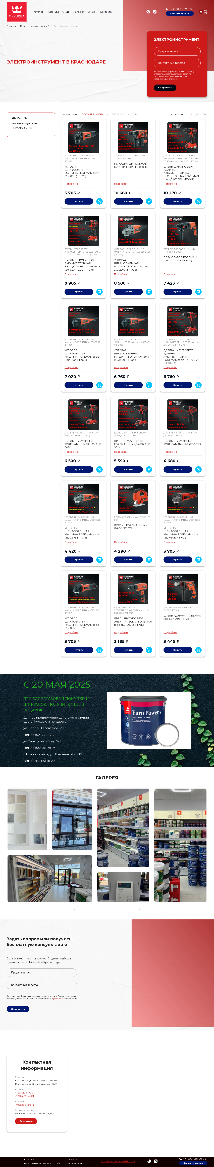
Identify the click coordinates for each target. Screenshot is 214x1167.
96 (204, 114)
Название (117, 114)
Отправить (165, 87)
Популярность (92, 114)
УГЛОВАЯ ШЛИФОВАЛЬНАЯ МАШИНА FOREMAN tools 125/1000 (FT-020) (82, 171)
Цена (134, 114)
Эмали (73, 1159)
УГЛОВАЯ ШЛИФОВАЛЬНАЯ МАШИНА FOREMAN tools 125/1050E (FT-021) (181, 533)
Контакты (106, 12)
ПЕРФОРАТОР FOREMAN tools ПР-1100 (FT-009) (180, 259)
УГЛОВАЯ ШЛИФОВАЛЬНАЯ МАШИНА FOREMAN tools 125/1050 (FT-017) (82, 623)
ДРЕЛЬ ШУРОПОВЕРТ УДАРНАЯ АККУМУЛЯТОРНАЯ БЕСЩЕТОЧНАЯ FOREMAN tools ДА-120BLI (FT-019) (181, 173)
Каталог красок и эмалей (34, 26)
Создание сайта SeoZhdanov (118, 1161)
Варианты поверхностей (42, 1163)
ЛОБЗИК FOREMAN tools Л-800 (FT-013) (130, 527)
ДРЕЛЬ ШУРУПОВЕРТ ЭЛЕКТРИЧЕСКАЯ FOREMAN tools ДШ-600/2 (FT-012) (133, 621)
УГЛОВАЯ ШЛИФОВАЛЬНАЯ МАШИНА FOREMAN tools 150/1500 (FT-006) (131, 355)
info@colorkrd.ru (24, 1104)
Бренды (53, 12)
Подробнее (71, 183)
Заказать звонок (179, 13)
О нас (92, 12)
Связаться (26, 1121)
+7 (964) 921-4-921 (24, 1096)
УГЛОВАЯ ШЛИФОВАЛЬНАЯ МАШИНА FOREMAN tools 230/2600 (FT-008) (131, 265)
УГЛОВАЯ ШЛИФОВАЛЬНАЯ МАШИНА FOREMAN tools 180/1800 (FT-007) (82, 355)
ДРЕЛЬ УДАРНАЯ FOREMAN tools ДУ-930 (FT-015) (182, 617)
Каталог (39, 12)
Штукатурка (76, 1163)
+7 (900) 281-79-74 (180, 9)
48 (197, 114)
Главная (11, 26)
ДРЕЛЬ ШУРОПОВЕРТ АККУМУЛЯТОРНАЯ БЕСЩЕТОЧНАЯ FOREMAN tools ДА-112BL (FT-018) (82, 265)
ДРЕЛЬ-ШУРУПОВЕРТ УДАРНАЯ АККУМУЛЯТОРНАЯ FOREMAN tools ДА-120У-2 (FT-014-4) (181, 357)
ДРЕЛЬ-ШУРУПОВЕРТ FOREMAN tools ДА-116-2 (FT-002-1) (132, 444)
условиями (159, 79)
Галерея (79, 12)
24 (191, 114)
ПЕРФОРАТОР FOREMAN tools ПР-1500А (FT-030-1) (130, 165)
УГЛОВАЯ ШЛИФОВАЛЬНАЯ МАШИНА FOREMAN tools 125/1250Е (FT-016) (82, 533)
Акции (66, 12)
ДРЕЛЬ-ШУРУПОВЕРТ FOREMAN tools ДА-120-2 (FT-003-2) (83, 444)
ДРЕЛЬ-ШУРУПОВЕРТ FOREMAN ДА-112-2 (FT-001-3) (182, 443)
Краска (29, 1159)
